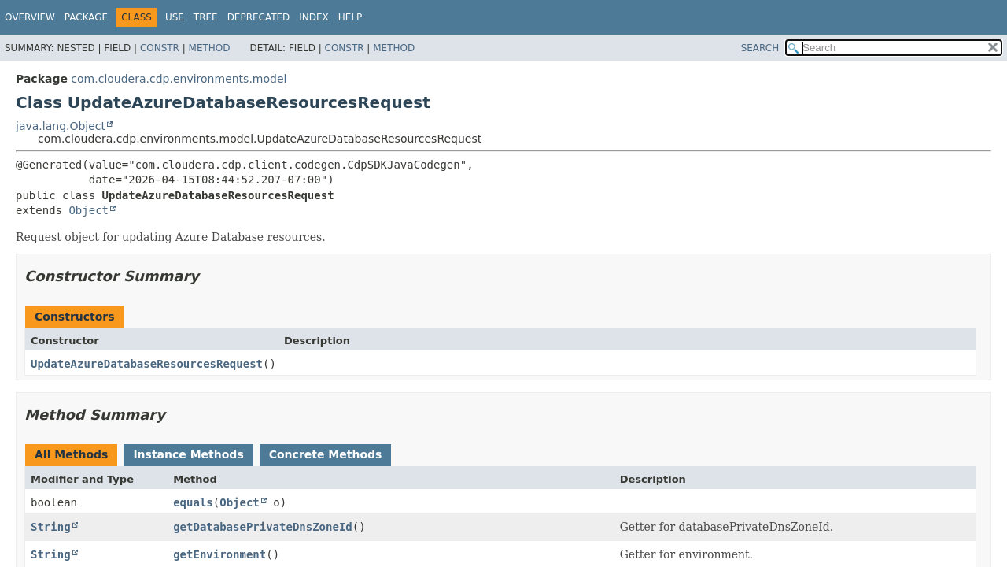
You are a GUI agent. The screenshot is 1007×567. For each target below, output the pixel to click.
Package (86, 17)
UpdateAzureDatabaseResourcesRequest (147, 364)
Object (88, 210)
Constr (159, 48)
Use (174, 17)
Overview (30, 17)
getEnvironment (219, 554)
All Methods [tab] (71, 454)
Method (210, 48)
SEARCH (760, 48)
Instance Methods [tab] (188, 454)
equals (193, 502)
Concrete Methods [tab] (325, 454)
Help (350, 17)
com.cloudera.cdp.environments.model (178, 78)
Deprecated (258, 17)
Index (314, 17)
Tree (206, 17)
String (51, 527)
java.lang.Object (60, 126)
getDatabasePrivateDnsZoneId (262, 527)
